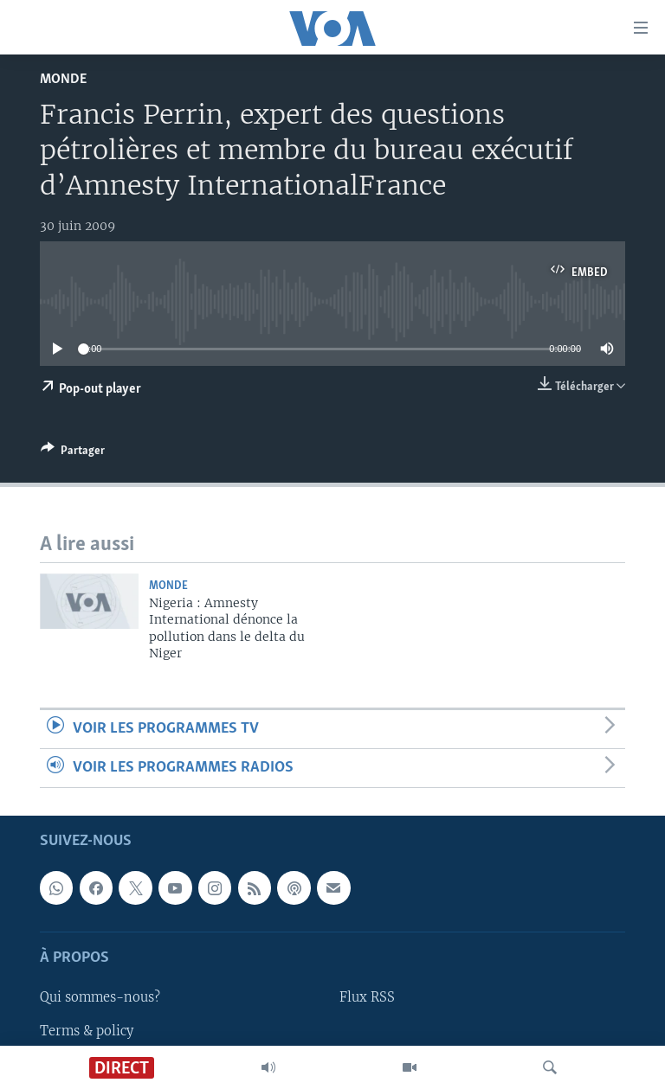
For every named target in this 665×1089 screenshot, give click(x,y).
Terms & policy (86, 1031)
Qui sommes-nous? (100, 998)
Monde (63, 79)
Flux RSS (367, 998)
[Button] (73, 453)
